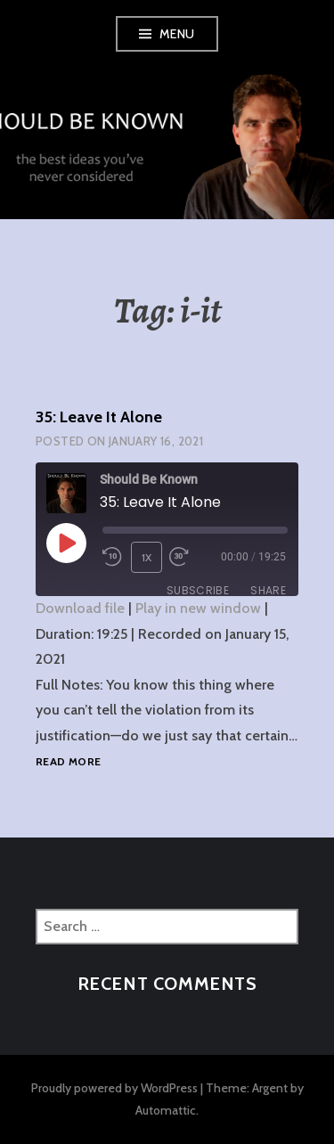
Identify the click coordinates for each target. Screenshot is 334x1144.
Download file (80, 608)
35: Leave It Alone (99, 417)
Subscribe (198, 590)
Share (268, 590)
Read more (68, 762)
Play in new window (198, 608)
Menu (177, 34)
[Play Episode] (66, 542)
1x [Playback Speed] (147, 557)
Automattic (165, 1110)
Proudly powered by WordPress (114, 1088)
